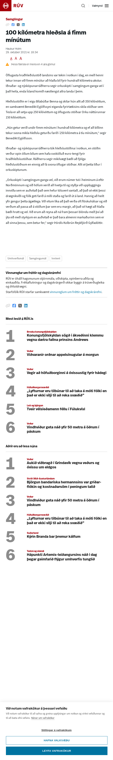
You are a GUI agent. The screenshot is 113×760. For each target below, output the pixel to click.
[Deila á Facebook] (13, 24)
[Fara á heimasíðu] (15, 5)
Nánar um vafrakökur (43, 726)
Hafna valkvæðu (57, 748)
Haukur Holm (13, 48)
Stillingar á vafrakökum (56, 738)
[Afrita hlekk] (7, 24)
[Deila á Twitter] (18, 24)
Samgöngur (14, 19)
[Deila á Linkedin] (23, 24)
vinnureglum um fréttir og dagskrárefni (76, 292)
